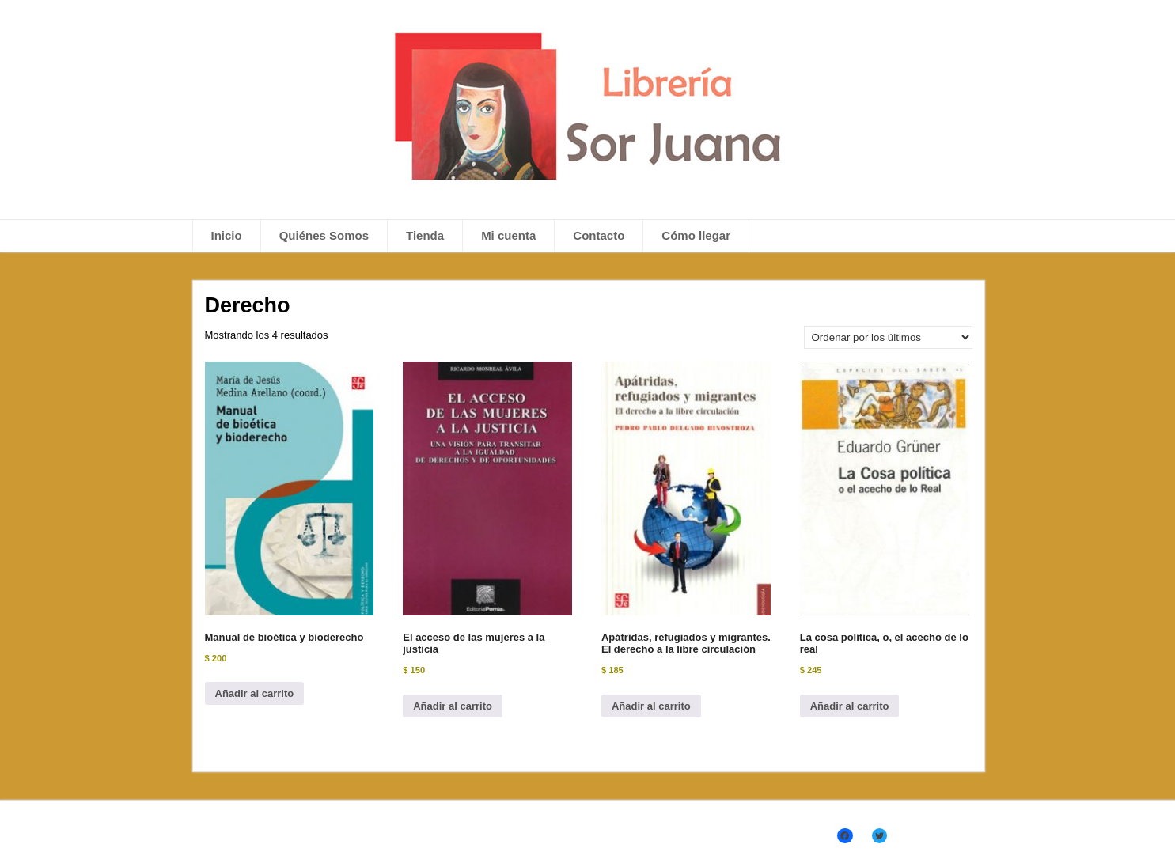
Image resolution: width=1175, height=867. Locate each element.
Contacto (598, 235)
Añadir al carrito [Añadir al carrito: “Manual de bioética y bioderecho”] (254, 693)
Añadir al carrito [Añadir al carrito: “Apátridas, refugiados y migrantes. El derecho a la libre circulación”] (651, 706)
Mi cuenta (508, 235)
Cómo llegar (695, 235)
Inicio (226, 235)
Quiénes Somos (324, 235)
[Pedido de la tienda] (888, 337)
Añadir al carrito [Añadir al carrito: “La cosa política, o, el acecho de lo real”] (849, 706)
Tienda (425, 235)
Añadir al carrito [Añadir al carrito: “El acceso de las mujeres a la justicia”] (452, 706)
